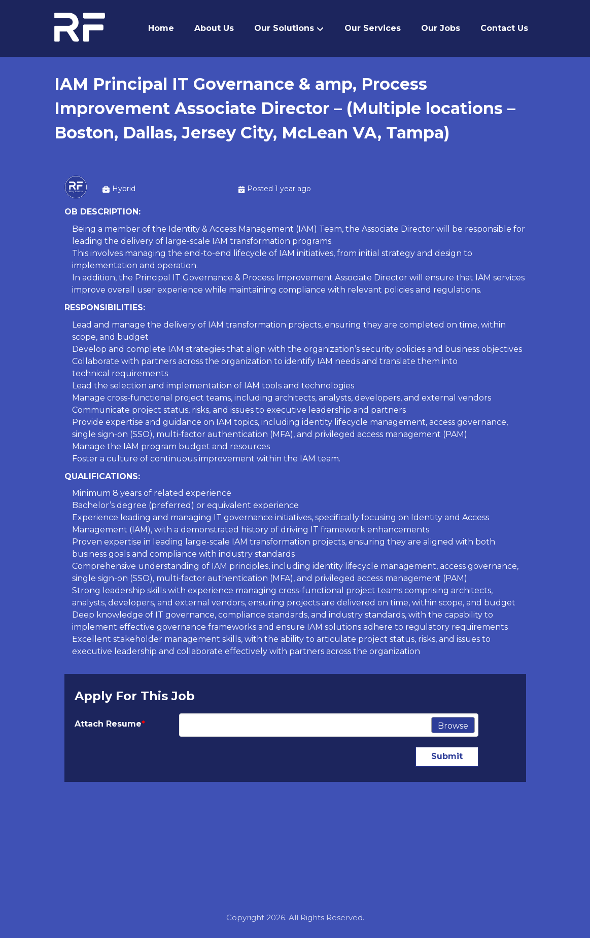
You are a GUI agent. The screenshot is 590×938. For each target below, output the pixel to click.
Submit (447, 756)
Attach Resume (110, 724)
